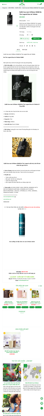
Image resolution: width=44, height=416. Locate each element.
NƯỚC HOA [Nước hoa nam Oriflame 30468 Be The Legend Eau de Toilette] (18, 7)
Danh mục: (22, 42)
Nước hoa (35, 42)
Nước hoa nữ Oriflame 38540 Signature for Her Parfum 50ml (22, 302)
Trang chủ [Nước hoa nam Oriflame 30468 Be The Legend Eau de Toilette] (4, 7)
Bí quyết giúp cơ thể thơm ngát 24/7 (12, 413)
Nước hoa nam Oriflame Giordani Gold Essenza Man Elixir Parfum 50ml (8, 302)
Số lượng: (21, 35)
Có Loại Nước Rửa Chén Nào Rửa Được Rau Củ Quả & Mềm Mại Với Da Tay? (12, 384)
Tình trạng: (22, 31)
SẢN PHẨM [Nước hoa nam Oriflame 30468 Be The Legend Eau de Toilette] (11, 7)
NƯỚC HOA (29, 42)
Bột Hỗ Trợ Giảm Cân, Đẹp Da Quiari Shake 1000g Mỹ (12, 351)
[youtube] (23, 1)
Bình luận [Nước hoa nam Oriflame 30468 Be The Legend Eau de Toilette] (24, 49)
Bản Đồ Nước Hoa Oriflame (32, 383)
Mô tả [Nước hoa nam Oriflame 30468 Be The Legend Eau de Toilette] (18, 49)
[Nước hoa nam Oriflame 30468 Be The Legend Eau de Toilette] (22, 4)
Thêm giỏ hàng (24, 38)
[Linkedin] (30, 46)
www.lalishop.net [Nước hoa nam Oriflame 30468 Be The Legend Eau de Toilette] (7, 199)
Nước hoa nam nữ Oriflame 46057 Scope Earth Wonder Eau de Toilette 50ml (35, 302)
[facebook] (20, 1)
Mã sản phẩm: (22, 20)
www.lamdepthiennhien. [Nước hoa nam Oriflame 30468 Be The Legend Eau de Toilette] (8, 196)
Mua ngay (37, 38)
